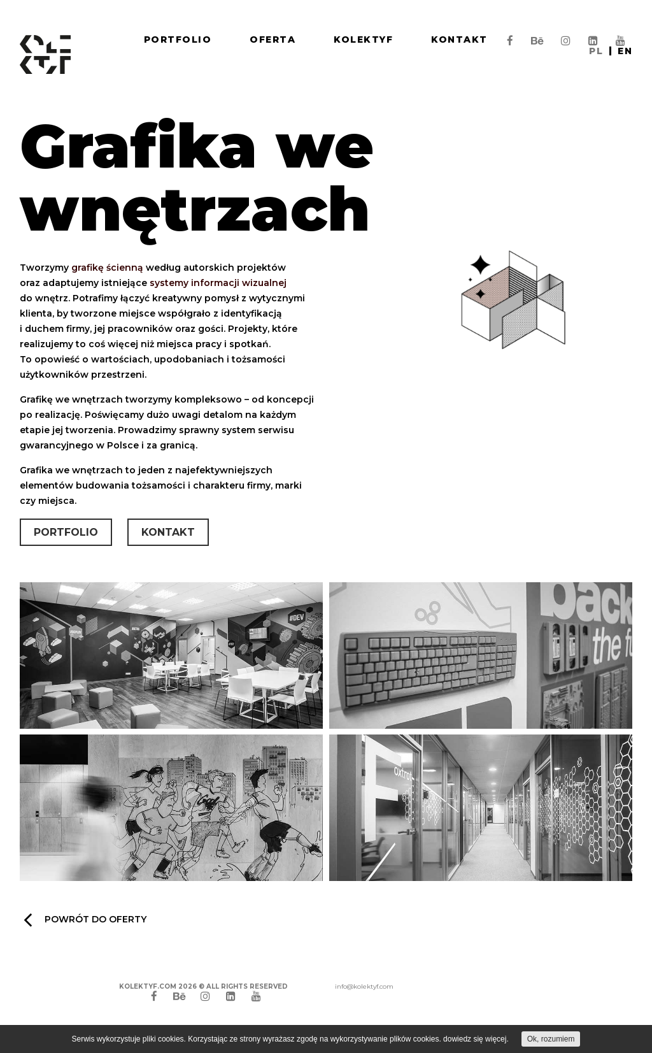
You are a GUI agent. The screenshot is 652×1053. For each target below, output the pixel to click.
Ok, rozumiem (551, 1039)
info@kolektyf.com (364, 986)
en (625, 51)
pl (596, 51)
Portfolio (178, 39)
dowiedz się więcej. (476, 1039)
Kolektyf (363, 39)
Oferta (272, 39)
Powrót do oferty (85, 919)
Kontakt (459, 39)
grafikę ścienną (107, 268)
